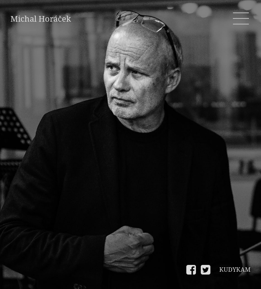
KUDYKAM (235, 269)
